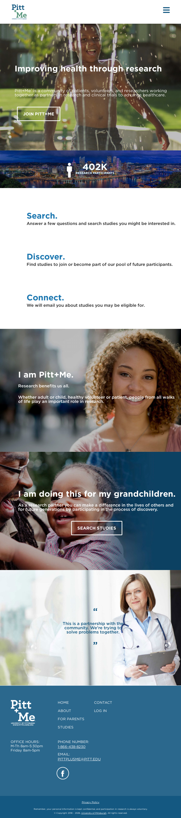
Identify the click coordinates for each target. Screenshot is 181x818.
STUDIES (66, 727)
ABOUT (64, 711)
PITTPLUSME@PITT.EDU (79, 759)
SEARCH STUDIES (96, 528)
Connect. (45, 297)
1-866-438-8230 (72, 747)
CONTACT (103, 702)
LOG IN (100, 711)
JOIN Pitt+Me (38, 113)
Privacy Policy (90, 802)
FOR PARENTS (71, 719)
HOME (63, 702)
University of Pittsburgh (94, 813)
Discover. (46, 256)
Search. (42, 215)
